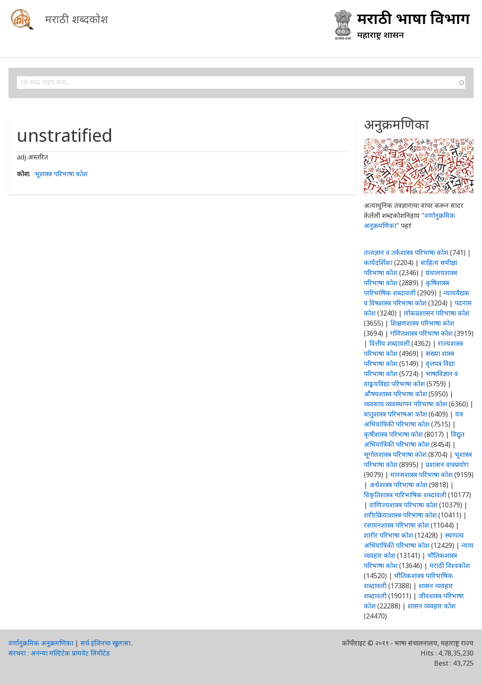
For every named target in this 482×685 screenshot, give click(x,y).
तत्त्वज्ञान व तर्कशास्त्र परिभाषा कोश (406, 252)
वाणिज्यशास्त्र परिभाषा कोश (403, 505)
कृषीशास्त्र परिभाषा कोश (393, 434)
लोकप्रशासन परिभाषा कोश (436, 313)
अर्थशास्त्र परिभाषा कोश (398, 484)
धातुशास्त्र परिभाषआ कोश (395, 414)
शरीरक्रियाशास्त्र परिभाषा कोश (400, 515)
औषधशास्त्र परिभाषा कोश (395, 393)
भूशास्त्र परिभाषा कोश (61, 173)
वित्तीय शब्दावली (389, 343)
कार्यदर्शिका (378, 262)
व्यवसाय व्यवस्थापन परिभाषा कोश (405, 404)
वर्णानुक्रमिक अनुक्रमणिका (40, 643)
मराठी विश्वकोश (449, 565)
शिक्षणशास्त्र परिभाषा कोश (422, 323)
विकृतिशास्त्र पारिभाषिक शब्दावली (406, 494)
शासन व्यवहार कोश (432, 606)
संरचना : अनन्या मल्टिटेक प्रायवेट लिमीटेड (59, 653)
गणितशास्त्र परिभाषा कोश (421, 333)
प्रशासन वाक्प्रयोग (447, 464)
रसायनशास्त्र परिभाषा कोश (396, 525)
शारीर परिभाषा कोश (388, 535)
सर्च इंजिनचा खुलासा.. (106, 643)
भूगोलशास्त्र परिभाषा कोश (395, 454)
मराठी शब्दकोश (76, 19)
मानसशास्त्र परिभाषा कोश (421, 474)
